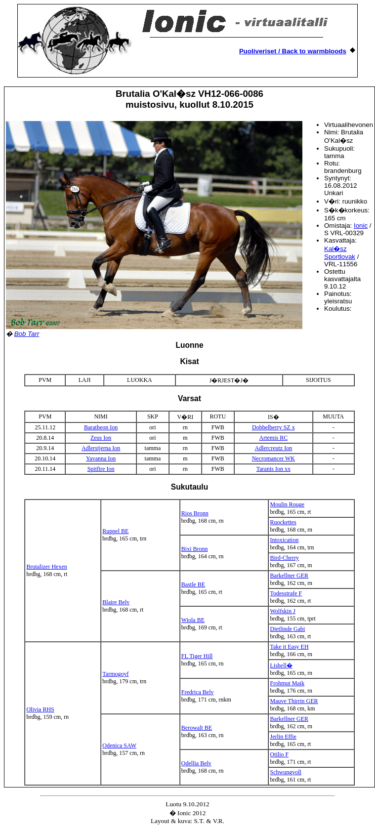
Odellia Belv (196, 763)
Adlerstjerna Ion (101, 448)
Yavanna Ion (101, 458)
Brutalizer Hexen (46, 566)
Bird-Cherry (284, 557)
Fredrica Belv (197, 692)
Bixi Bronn (194, 548)
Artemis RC (273, 437)
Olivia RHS (40, 709)
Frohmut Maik (287, 683)
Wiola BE (193, 620)
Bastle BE (193, 584)
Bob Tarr (27, 333)
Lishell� (281, 665)
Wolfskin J (282, 611)
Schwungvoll (285, 772)
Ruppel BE (115, 531)
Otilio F (279, 754)
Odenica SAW (119, 745)
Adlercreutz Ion (273, 448)
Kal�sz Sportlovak (339, 252)
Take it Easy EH (289, 646)
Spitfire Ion (101, 468)
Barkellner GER (289, 575)
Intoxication (284, 540)
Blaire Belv (115, 602)
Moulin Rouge (287, 504)
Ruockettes (283, 522)
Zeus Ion (100, 437)
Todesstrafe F (286, 593)
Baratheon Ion (101, 427)
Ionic (361, 225)
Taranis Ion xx (273, 468)
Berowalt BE (196, 727)
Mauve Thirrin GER (294, 701)
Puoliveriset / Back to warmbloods (292, 51)
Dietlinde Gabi (287, 628)
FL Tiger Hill (197, 656)
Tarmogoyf (115, 673)
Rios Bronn (194, 513)
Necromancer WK (273, 458)
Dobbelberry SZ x (273, 427)
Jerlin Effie (283, 736)
